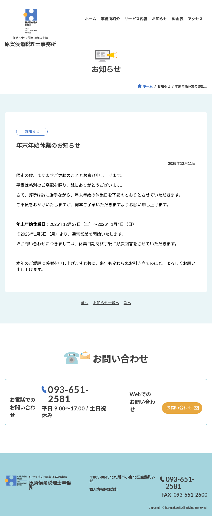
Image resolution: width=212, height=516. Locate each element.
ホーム (148, 86)
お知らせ (163, 86)
